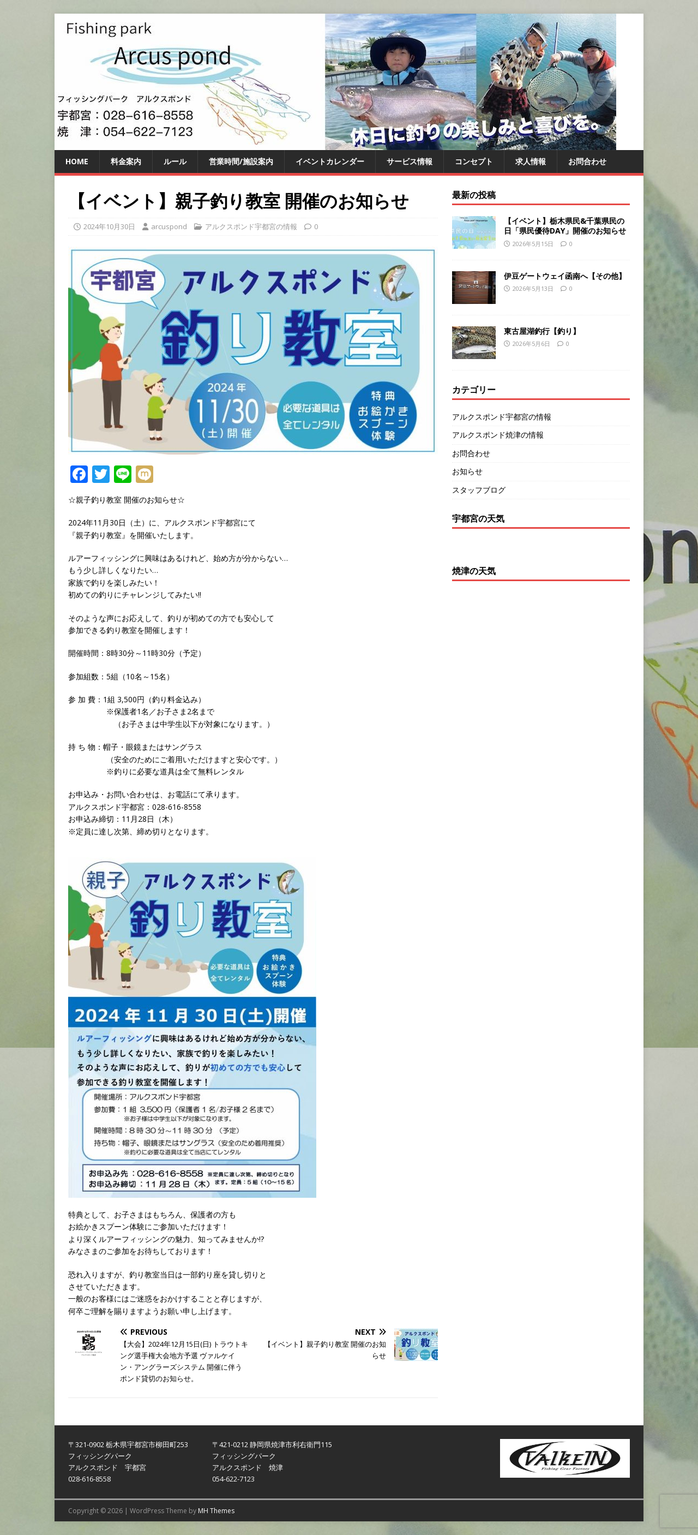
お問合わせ (587, 161)
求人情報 (530, 161)
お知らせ (467, 471)
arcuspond (169, 226)
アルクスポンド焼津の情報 (498, 434)
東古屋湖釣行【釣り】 (542, 331)
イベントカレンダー (330, 161)
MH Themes (216, 1510)
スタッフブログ (479, 490)
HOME (76, 161)
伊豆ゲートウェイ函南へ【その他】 (565, 276)
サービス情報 (409, 161)
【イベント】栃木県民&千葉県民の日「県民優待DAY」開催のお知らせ (565, 226)
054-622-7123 (233, 1479)
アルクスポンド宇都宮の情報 (251, 226)
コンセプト (474, 161)
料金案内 (126, 161)
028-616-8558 (89, 1479)
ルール (175, 161)
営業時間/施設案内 (241, 161)
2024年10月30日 (109, 226)
